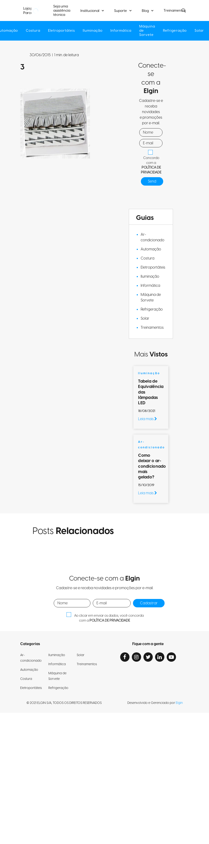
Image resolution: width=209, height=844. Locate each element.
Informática (121, 30)
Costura (32, 30)
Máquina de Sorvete (148, 30)
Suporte (120, 10)
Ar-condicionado (152, 237)
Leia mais (147, 419)
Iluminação (92, 30)
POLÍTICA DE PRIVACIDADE (151, 170)
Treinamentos (152, 327)
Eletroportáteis (60, 30)
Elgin (179, 703)
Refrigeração (176, 30)
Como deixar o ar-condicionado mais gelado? (152, 466)
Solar (201, 30)
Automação (151, 249)
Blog (145, 10)
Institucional (89, 10)
